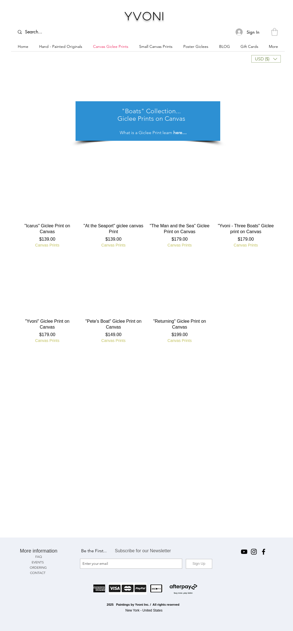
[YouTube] (244, 552)
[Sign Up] (199, 564)
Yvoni (145, 15)
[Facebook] (263, 552)
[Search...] (36, 32)
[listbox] (266, 59)
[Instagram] (254, 552)
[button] (274, 32)
